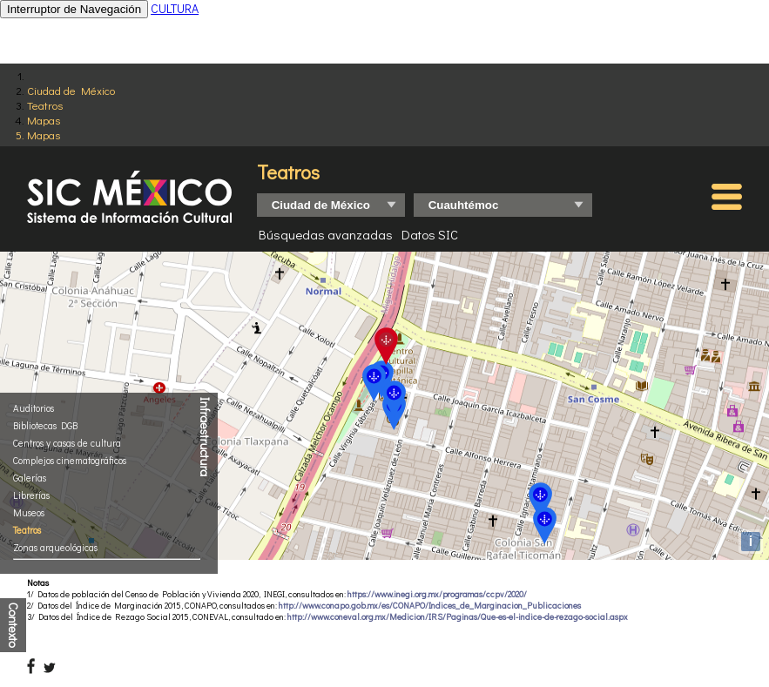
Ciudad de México (71, 90)
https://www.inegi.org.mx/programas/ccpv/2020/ (437, 594)
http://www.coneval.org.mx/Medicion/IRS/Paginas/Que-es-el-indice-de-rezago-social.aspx (457, 617)
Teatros (45, 105)
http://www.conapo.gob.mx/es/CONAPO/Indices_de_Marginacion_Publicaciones (430, 605)
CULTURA (175, 8)
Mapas (43, 119)
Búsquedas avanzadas (326, 234)
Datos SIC (429, 234)
